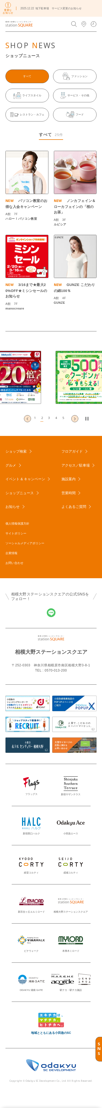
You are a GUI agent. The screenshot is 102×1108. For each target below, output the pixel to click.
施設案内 (68, 479)
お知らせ (12, 506)
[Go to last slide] (27, 418)
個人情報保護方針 (17, 523)
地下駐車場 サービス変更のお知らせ (58, 8)
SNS (99, 1049)
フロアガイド (72, 451)
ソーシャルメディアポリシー (24, 543)
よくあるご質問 (73, 506)
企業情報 (11, 553)
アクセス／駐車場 (75, 465)
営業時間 (68, 493)
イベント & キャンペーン (25, 479)
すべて (27, 76)
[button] (37, 419)
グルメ (10, 465)
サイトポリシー (15, 533)
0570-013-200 (56, 670)
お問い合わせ (14, 563)
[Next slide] (74, 418)
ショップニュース (19, 493)
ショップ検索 (16, 451)
